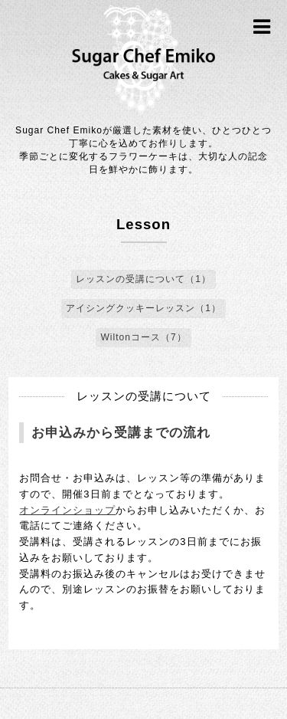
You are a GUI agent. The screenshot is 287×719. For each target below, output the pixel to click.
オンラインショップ (67, 510)
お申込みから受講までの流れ (120, 432)
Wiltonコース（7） (143, 337)
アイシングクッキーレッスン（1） (143, 308)
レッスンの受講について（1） (143, 279)
